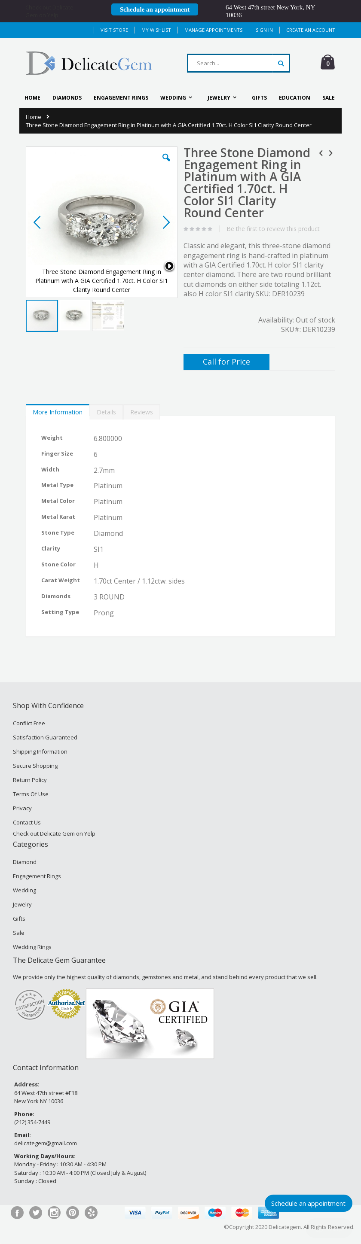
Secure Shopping (35, 766)
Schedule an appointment (155, 9)
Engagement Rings (37, 876)
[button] (166, 164)
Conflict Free (29, 723)
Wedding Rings (32, 947)
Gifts (19, 918)
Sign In (264, 30)
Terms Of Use (31, 794)
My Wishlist (156, 30)
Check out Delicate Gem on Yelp (49, 11)
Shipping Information (40, 751)
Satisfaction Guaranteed (45, 737)
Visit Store (114, 30)
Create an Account (310, 30)
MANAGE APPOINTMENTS (213, 30)
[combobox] (238, 63)
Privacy (22, 808)
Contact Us (27, 822)
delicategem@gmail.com (45, 1143)
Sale (18, 933)
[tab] (57, 410)
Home (33, 117)
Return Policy (30, 780)
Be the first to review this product (273, 228)
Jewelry (22, 904)
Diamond (25, 862)
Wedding (24, 890)
